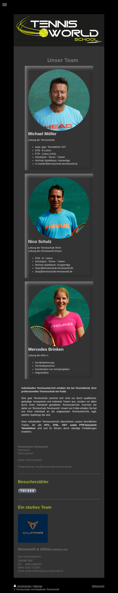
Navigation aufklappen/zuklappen (59, 4)
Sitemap (37, 586)
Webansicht (98, 586)
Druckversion (23, 586)
